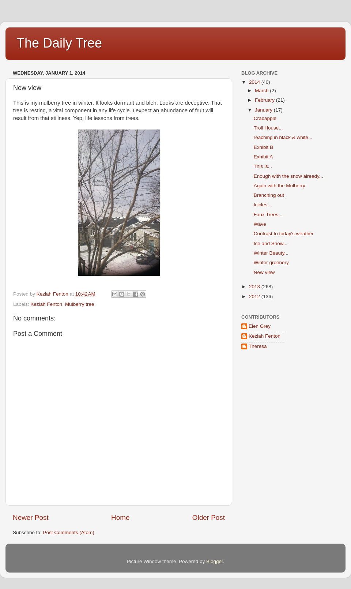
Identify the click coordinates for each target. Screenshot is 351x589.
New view (264, 272)
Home (120, 517)
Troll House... (268, 128)
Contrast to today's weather (284, 233)
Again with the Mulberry (279, 185)
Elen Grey (260, 326)
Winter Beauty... (271, 253)
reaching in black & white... (283, 137)
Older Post (208, 517)
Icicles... (263, 204)
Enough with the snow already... (288, 176)
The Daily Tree (59, 42)
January (264, 110)
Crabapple (265, 118)
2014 (255, 82)
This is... (263, 166)
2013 (255, 286)
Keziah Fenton (46, 304)
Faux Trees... (268, 214)
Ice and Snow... (270, 243)
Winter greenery (271, 262)
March (262, 90)
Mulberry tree (79, 304)
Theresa (258, 346)
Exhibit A (263, 157)
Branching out (269, 195)
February (265, 100)
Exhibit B (263, 147)
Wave (260, 224)
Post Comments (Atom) (68, 532)
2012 (255, 296)
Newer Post (31, 517)
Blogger (214, 561)
